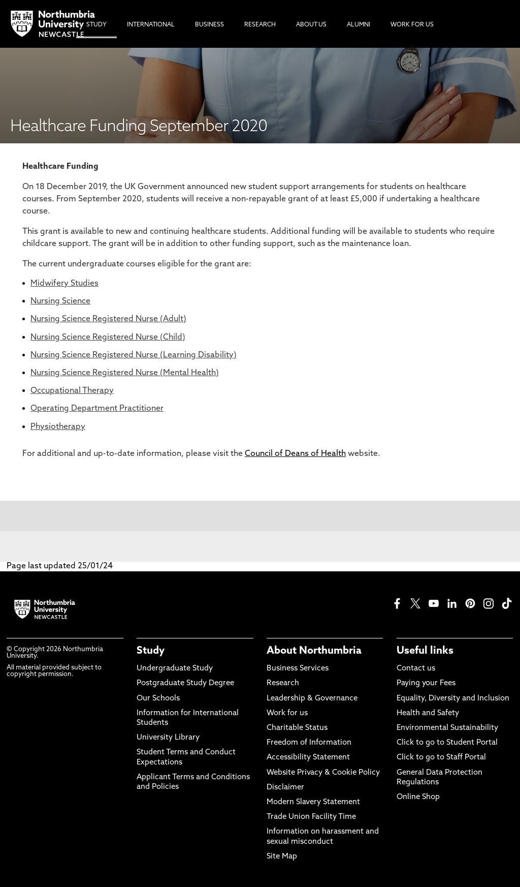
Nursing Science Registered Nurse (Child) (107, 337)
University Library (168, 738)
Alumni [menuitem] (358, 25)
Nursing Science (60, 301)
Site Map (282, 857)
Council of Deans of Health (295, 454)
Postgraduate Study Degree (185, 683)
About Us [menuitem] (311, 25)
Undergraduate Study (175, 668)
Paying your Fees (426, 683)
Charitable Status (297, 728)
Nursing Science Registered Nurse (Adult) (108, 319)
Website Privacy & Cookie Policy (323, 773)
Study (151, 651)
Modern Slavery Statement (313, 802)
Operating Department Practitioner (97, 409)
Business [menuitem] (209, 25)
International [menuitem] (151, 25)
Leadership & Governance (312, 698)
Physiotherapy (57, 427)
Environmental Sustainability (447, 728)
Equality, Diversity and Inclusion (453, 698)
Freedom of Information (309, 743)
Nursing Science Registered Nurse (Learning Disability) (133, 355)
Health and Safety (428, 713)
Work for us (287, 713)
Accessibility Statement (308, 757)
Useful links (425, 651)
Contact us (416, 668)
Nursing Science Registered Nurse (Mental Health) (124, 373)
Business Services (298, 668)
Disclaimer (285, 787)
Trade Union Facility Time (311, 817)
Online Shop (418, 797)
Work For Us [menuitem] (412, 25)
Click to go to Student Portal (447, 743)
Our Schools (158, 698)
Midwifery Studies (64, 284)
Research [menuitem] (260, 25)
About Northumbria (314, 651)
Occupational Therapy (72, 391)
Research (283, 683)
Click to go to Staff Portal (441, 757)
